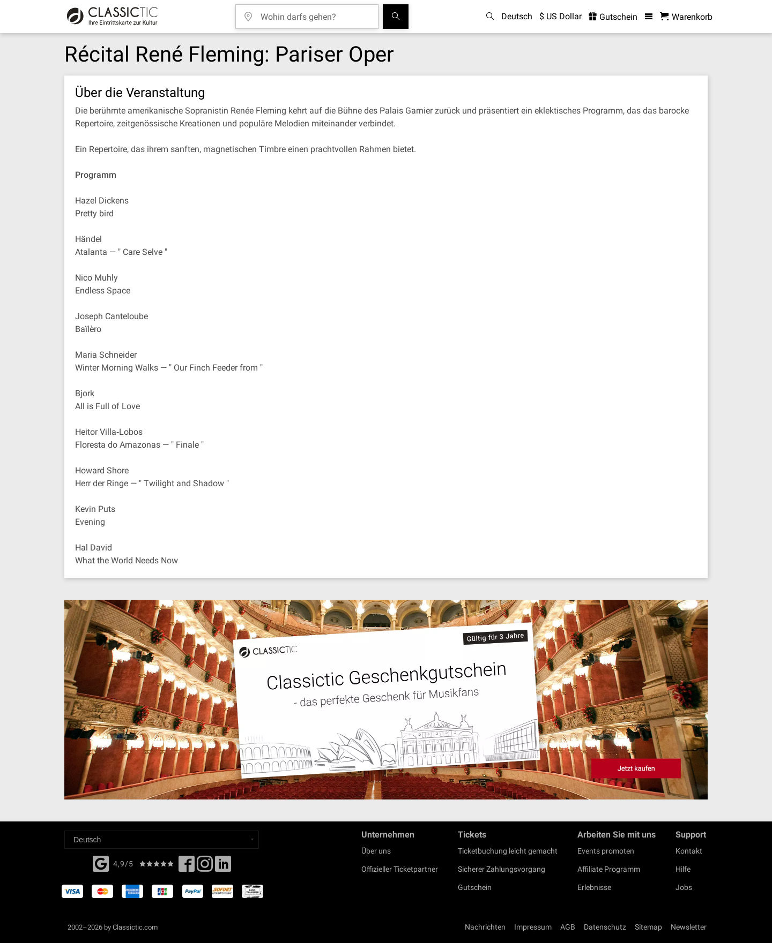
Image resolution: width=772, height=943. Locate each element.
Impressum (533, 927)
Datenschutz (605, 927)
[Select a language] (161, 840)
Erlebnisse (594, 887)
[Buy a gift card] (386, 699)
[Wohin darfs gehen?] (315, 13)
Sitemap (648, 927)
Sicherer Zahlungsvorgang (501, 869)
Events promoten (605, 851)
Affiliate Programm (608, 869)
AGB (567, 927)
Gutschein (475, 887)
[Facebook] (101, 863)
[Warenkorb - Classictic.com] (686, 17)
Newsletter (689, 927)
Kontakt (689, 851)
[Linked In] (223, 867)
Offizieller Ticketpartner (399, 869)
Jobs (684, 887)
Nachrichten (485, 927)
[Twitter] (205, 867)
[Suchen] (396, 16)
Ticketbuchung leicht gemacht (508, 851)
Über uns (376, 851)
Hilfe (683, 869)
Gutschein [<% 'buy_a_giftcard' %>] (613, 17)
